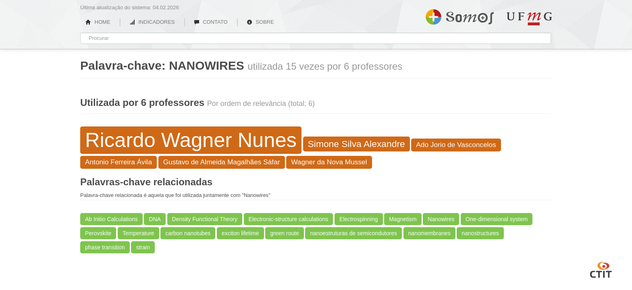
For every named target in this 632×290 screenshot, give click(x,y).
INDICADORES (152, 22)
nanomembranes (429, 233)
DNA (155, 219)
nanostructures (480, 233)
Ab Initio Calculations (111, 219)
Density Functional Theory (204, 219)
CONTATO (211, 22)
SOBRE (260, 22)
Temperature (138, 233)
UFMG (529, 18)
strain (143, 247)
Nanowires (441, 219)
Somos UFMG (460, 15)
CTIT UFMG (601, 268)
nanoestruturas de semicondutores (353, 233)
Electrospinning (358, 219)
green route (284, 233)
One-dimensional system (497, 219)
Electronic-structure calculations (288, 219)
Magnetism (402, 219)
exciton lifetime (240, 233)
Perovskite (98, 233)
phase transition (105, 247)
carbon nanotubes (187, 233)
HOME (97, 22)
